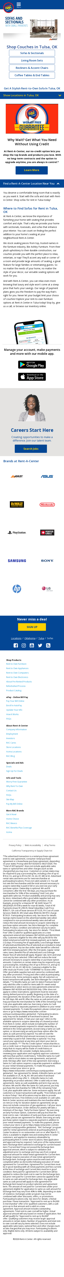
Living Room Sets (32, 60)
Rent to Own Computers (17, 672)
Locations (16, 638)
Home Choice (12, 818)
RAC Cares (11, 742)
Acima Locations (13, 751)
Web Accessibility (33, 845)
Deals (8, 766)
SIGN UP (32, 627)
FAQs (8, 718)
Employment (12, 733)
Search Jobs (30, 449)
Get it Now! (11, 814)
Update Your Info (14, 709)
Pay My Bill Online (14, 803)
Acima (9, 832)
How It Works (12, 714)
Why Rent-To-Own (14, 786)
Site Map (10, 799)
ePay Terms (49, 845)
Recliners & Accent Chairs (32, 68)
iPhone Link (32, 378)
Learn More (31, 170)
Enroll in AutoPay (14, 705)
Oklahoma (29, 638)
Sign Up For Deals (14, 771)
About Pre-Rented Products (19, 681)
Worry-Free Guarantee (16, 781)
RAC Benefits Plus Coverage (19, 827)
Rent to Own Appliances (17, 668)
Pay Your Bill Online (15, 701)
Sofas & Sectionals (32, 53)
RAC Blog (10, 756)
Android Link (32, 366)
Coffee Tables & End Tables (32, 75)
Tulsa (41, 638)
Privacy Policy (15, 845)
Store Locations (13, 747)
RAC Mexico (11, 823)
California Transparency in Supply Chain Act (32, 850)
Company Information (16, 729)
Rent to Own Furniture (16, 663)
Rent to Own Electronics (17, 677)
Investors (10, 738)
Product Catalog (13, 690)
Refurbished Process (15, 686)
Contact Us (11, 790)
